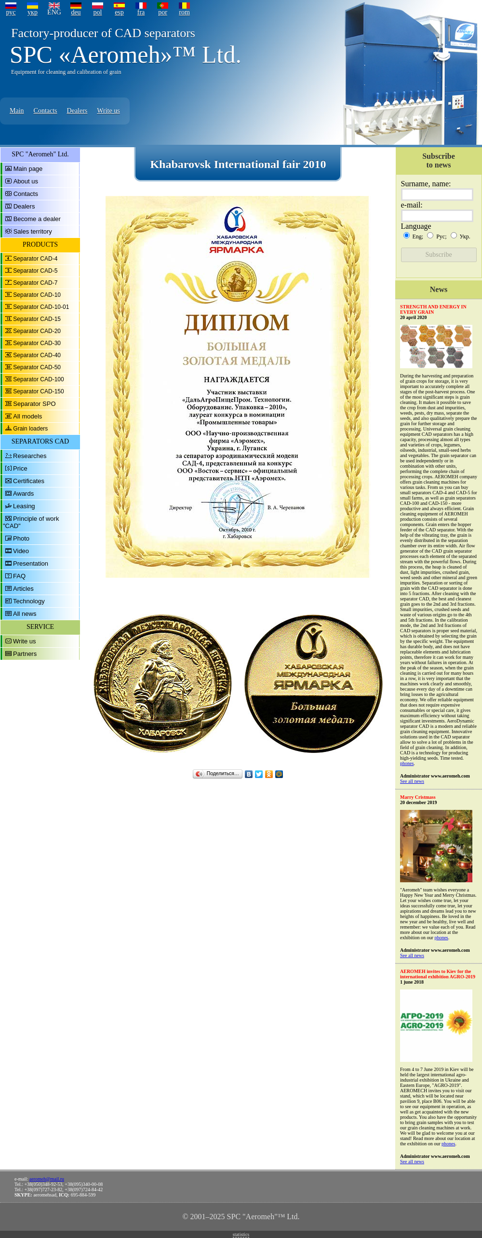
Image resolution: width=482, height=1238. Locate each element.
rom (184, 12)
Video (21, 551)
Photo (21, 538)
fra (141, 12)
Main (17, 110)
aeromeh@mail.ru (46, 1179)
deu (75, 12)
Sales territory (32, 231)
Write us (108, 110)
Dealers (77, 110)
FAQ (19, 576)
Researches (29, 455)
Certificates (28, 481)
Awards (23, 493)
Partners (25, 653)
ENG (54, 12)
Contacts (45, 110)
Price (20, 468)
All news (24, 613)
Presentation (30, 563)
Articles (23, 588)
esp (119, 12)
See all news (412, 781)
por (162, 12)
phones (407, 763)
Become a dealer (37, 219)
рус (10, 12)
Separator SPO (34, 403)
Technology (29, 601)
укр (32, 12)
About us (25, 181)
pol (98, 12)
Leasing (24, 506)
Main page (28, 168)
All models (27, 416)
